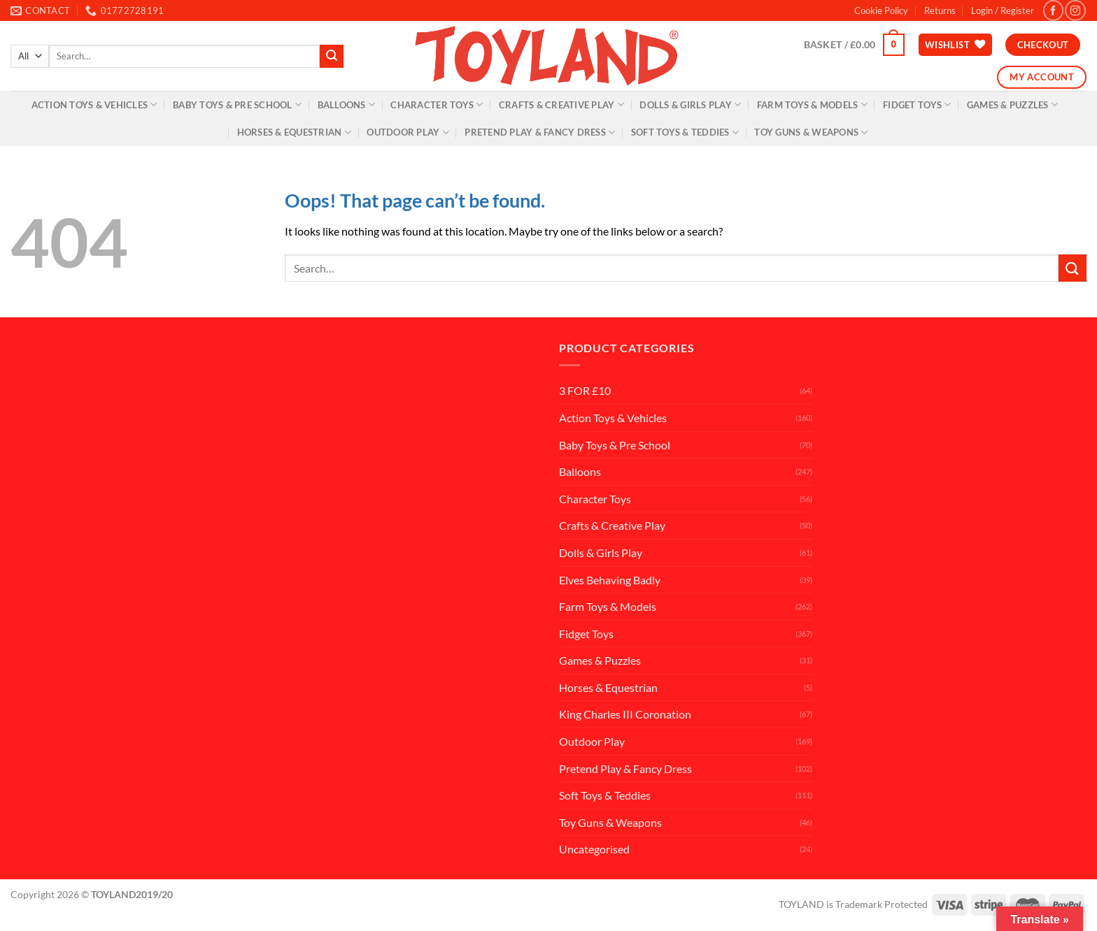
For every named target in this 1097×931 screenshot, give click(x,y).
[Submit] (332, 56)
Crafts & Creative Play (561, 104)
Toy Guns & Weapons (811, 132)
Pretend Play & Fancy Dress (540, 132)
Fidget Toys (917, 104)
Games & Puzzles (1012, 104)
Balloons (347, 104)
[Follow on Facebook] (1053, 10)
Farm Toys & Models (812, 104)
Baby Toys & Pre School (237, 104)
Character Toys (436, 104)
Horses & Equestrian (294, 132)
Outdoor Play (408, 132)
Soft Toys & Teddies (685, 132)
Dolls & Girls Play (690, 104)
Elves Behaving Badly (609, 579)
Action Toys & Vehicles (94, 104)
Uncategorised (594, 849)
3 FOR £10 (585, 390)
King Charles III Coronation (625, 714)
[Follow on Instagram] (1075, 10)
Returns (940, 10)
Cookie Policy (881, 10)
